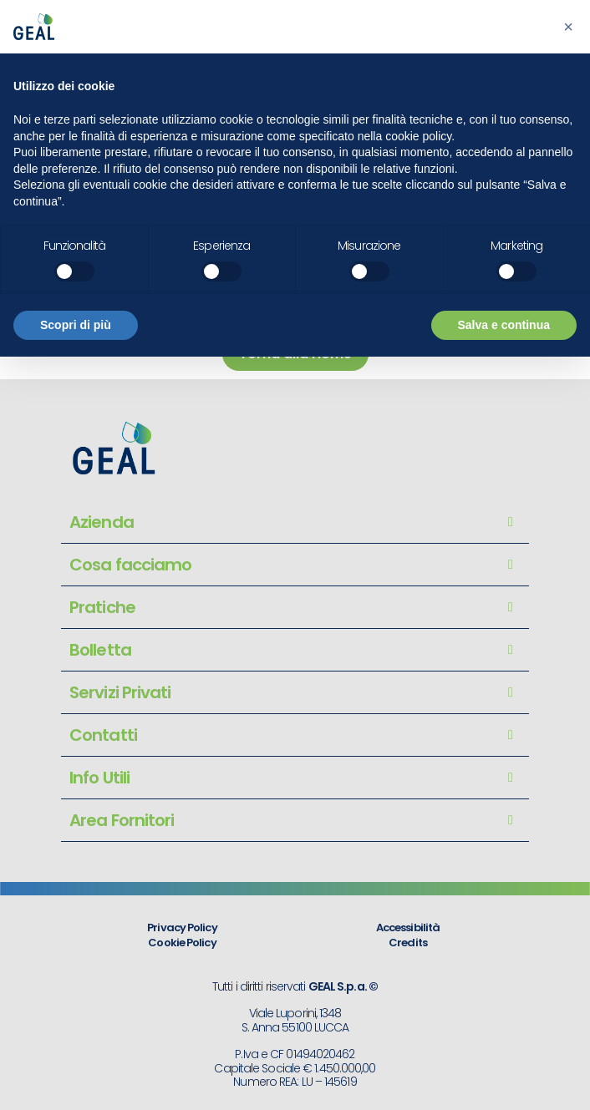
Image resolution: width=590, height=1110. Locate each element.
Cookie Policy (182, 942)
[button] (568, 26)
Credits (408, 942)
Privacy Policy (181, 927)
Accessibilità (408, 927)
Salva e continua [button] (504, 325)
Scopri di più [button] (75, 325)
